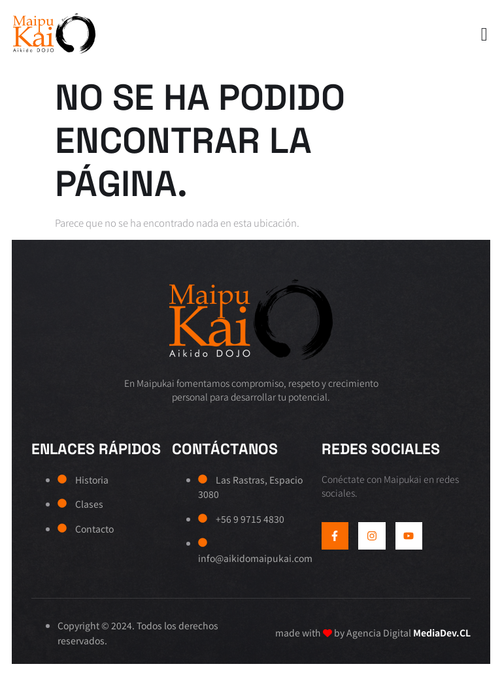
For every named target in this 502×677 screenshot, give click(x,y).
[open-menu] (481, 35)
